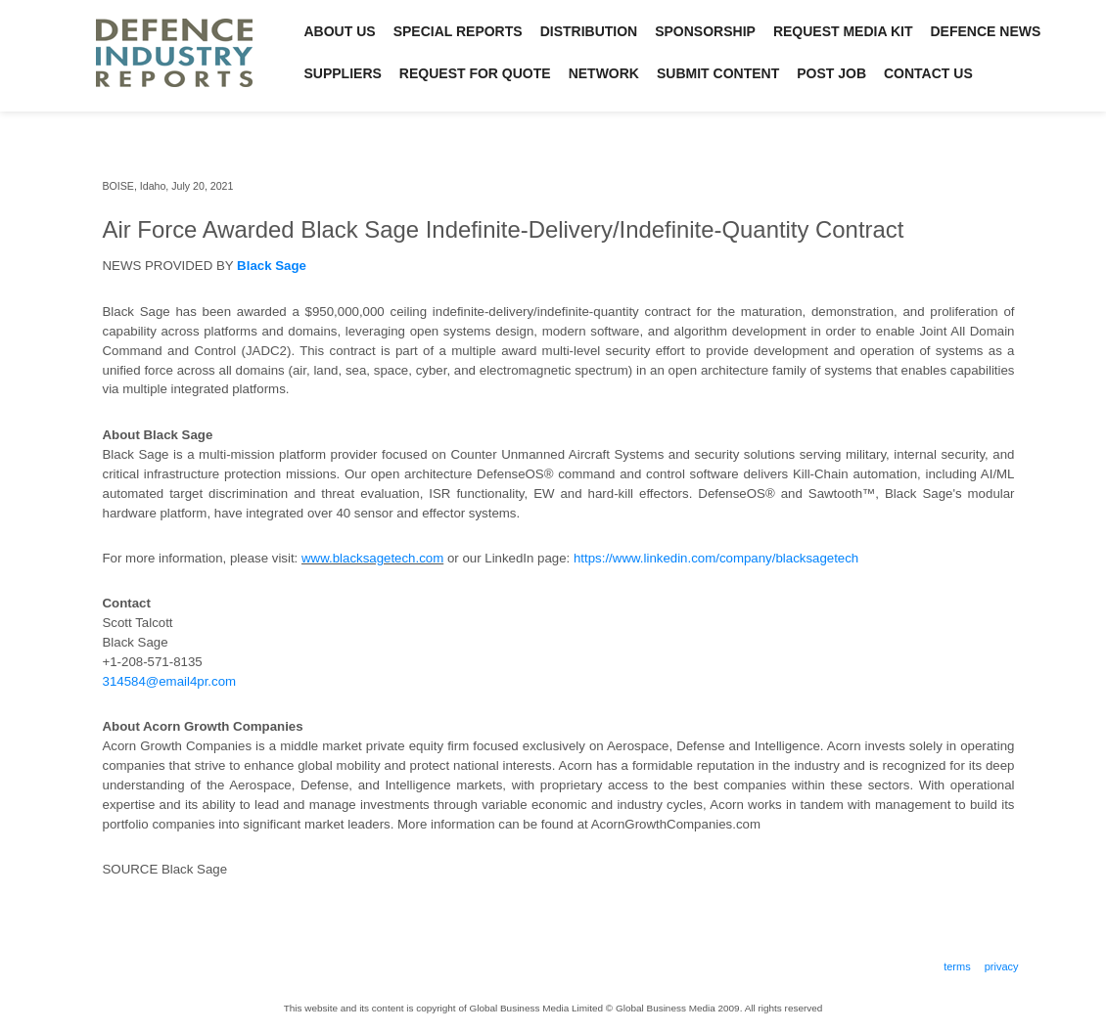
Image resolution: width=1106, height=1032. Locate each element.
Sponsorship (705, 31)
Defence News (986, 31)
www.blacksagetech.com (372, 558)
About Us (340, 31)
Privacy (1002, 966)
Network (604, 73)
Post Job (831, 73)
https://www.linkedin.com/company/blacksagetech (716, 558)
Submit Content (718, 73)
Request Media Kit (843, 31)
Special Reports (458, 31)
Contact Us (928, 73)
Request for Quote (475, 73)
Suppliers (343, 73)
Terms (957, 966)
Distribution (589, 31)
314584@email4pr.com (170, 681)
